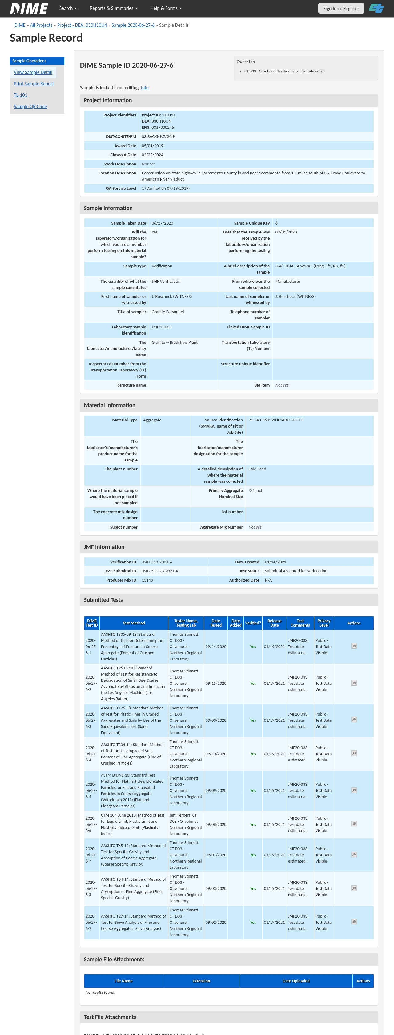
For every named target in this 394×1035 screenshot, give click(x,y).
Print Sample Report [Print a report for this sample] (34, 84)
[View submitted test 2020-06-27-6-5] (354, 791)
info (145, 88)
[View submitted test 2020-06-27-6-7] (354, 855)
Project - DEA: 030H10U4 (82, 25)
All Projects (41, 25)
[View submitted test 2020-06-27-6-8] (354, 889)
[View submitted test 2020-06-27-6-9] (354, 922)
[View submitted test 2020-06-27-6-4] (354, 754)
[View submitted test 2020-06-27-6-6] (354, 824)
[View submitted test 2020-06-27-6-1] (354, 647)
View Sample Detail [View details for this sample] (33, 72)
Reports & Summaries (114, 8)
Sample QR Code (30, 106)
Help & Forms (166, 8)
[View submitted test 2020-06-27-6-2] (354, 684)
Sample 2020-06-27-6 (133, 25)
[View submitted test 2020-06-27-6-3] (354, 720)
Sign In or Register (341, 8)
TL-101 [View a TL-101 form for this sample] (20, 95)
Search (68, 8)
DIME (19, 25)
